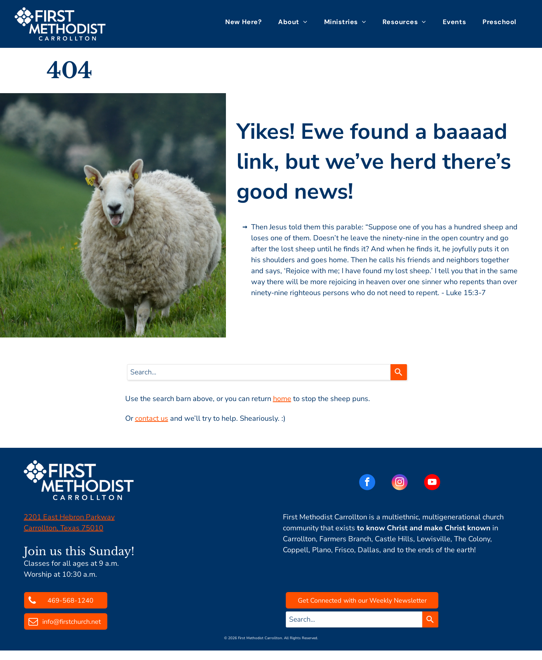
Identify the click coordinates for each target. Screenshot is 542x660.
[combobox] (259, 372)
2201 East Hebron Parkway (69, 517)
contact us (151, 418)
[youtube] (432, 483)
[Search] (399, 372)
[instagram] (400, 483)
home (282, 399)
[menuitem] (246, 22)
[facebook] (367, 483)
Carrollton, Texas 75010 (63, 528)
